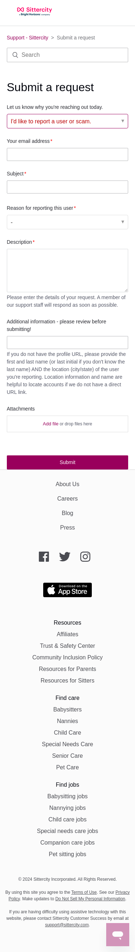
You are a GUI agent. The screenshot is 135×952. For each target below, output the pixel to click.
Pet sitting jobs (67, 854)
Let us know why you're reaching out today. (55, 107)
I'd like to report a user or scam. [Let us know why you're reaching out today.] (51, 121)
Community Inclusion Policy (67, 657)
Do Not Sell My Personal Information (90, 898)
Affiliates (67, 634)
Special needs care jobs (67, 831)
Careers (67, 499)
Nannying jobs (67, 808)
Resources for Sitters (67, 680)
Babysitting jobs (67, 796)
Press (67, 527)
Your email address (28, 141)
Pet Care (67, 767)
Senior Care (67, 756)
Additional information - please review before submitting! (56, 325)
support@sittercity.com (67, 924)
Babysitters (67, 709)
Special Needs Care (67, 744)
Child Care (67, 733)
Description (19, 242)
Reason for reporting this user (40, 208)
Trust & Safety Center (67, 646)
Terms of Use (84, 892)
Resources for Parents (67, 669)
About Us (68, 484)
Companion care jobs (67, 843)
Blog (67, 513)
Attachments (21, 409)
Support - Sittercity (27, 38)
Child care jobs (68, 819)
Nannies (67, 721)
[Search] (68, 55)
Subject (15, 174)
